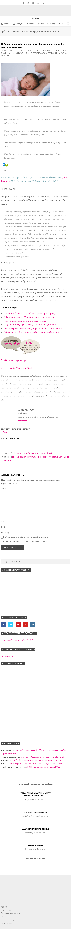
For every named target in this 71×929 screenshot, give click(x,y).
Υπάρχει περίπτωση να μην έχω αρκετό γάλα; (25, 320)
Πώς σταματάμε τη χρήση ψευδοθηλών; (35, 452)
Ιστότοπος (5, 532)
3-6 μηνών (5, 53)
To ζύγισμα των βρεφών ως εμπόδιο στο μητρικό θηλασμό (31, 332)
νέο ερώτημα (19, 360)
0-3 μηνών (64, 50)
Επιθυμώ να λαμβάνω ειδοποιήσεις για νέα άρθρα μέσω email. (26, 541)
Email (3, 527)
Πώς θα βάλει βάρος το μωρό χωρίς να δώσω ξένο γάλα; (30, 324)
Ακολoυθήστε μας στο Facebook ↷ (19, 633)
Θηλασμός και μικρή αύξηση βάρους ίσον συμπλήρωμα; (30, 317)
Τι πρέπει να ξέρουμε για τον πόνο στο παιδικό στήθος (43, 756)
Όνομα (4, 521)
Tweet (5, 432)
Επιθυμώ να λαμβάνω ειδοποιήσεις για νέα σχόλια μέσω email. (26, 537)
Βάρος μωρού (16, 53)
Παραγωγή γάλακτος (38, 53)
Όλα (48, 50)
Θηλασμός (41, 50)
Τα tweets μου (7, 656)
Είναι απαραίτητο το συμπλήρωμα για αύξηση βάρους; (29, 313)
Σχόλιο (3, 488)
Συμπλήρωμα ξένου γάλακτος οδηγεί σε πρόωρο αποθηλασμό (33, 328)
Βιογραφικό (22, 420)
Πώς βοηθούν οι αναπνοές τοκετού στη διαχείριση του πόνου (37, 760)
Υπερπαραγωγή (52, 53)
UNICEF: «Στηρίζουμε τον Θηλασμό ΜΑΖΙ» (43, 767)
